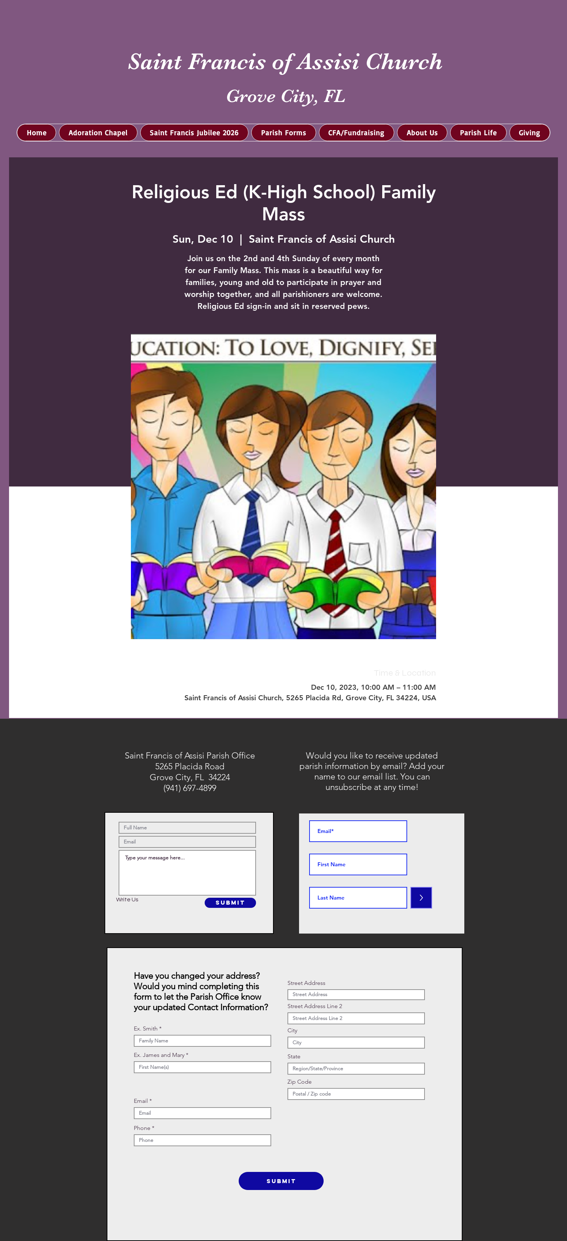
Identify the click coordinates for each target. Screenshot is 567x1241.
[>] (421, 898)
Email (141, 1101)
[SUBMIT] (230, 903)
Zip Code (299, 1082)
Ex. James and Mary (159, 1055)
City (292, 1030)
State (293, 1056)
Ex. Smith (146, 1029)
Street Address (306, 983)
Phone (142, 1128)
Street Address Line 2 (314, 1006)
